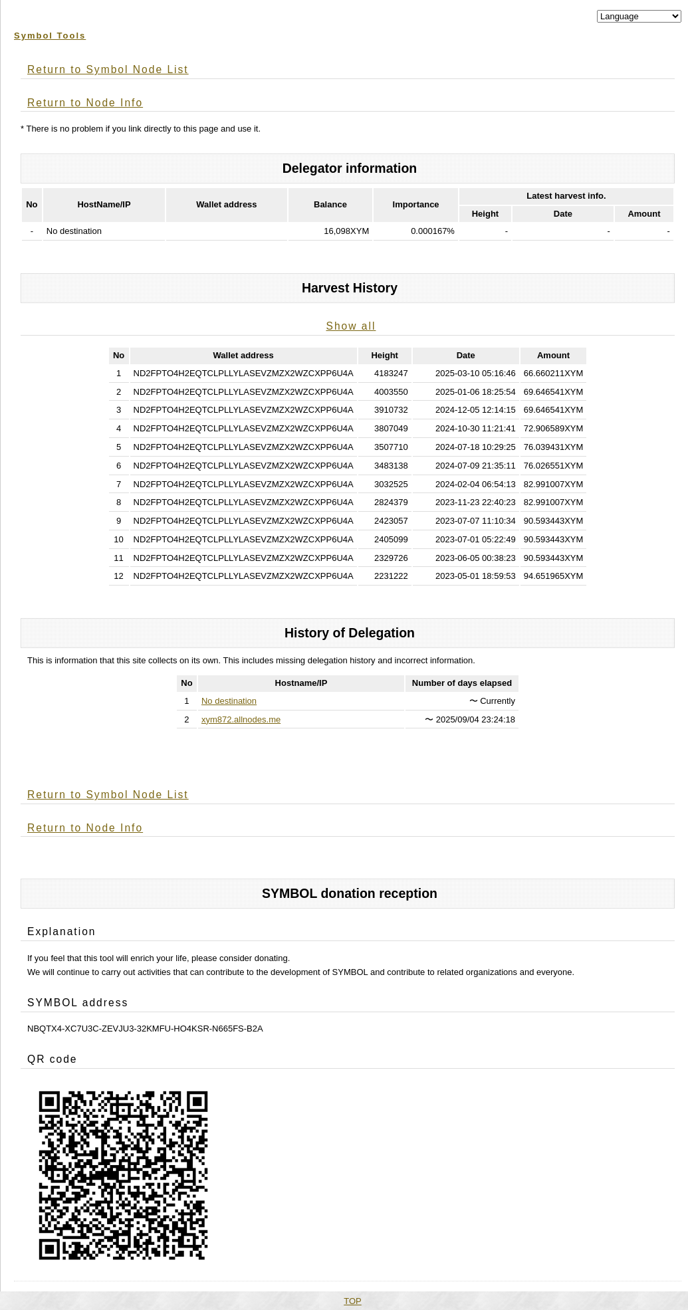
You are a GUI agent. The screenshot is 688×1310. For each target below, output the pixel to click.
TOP (353, 1301)
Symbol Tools (50, 36)
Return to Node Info (85, 102)
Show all (351, 326)
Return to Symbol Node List (108, 69)
